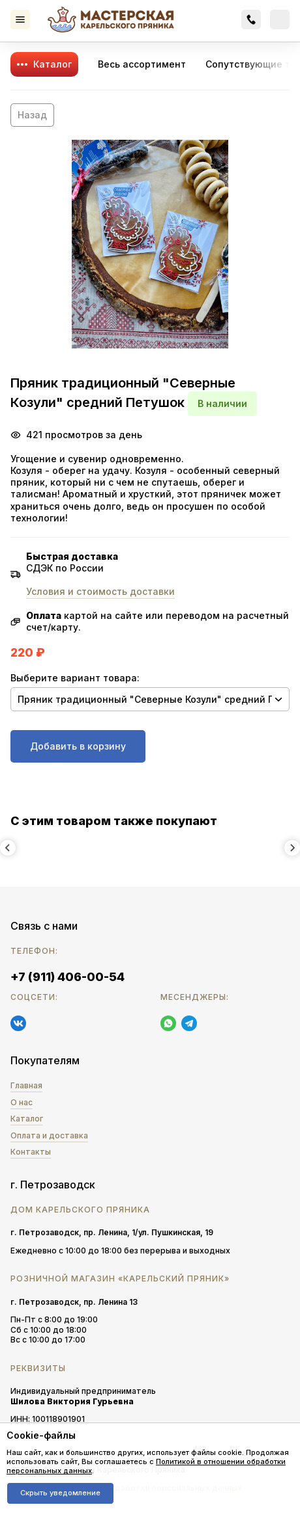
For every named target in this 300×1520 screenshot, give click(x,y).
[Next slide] (292, 848)
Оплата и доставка (49, 1135)
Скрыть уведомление (60, 1492)
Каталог (52, 64)
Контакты (30, 1152)
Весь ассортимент (142, 64)
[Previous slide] (8, 848)
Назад (32, 114)
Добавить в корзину (78, 746)
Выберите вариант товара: (75, 677)
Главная (26, 1085)
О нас (21, 1102)
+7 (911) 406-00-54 (67, 977)
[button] (150, 244)
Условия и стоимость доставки (100, 591)
